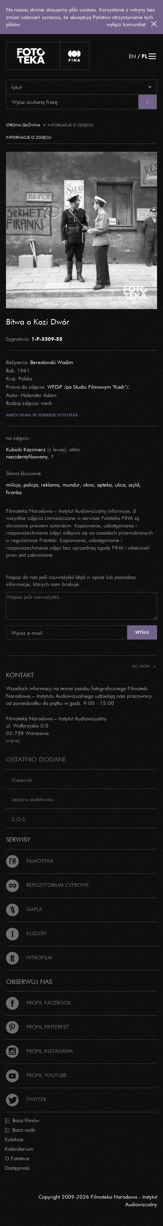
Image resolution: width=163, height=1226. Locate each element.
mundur (71, 484)
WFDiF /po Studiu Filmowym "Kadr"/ (87, 387)
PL (144, 56)
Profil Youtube (36, 1075)
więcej (13, 740)
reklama (50, 484)
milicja (13, 484)
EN (132, 56)
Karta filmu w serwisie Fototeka (42, 415)
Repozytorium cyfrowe (47, 885)
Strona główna (23, 125)
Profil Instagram (39, 1051)
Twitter (26, 1099)
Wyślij (142, 632)
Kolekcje (14, 1139)
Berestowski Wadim (51, 362)
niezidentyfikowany (27, 456)
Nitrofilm (29, 957)
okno (88, 484)
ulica (120, 484)
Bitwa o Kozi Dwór (37, 321)
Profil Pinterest (37, 1027)
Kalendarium (19, 1149)
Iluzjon (26, 933)
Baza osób (20, 1130)
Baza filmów (22, 1120)
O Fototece (17, 1158)
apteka (104, 484)
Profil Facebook (38, 1002)
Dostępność (17, 1168)
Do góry (144, 666)
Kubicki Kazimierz (26, 449)
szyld (133, 484)
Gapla (24, 909)
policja (30, 484)
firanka (13, 492)
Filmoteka (29, 860)
